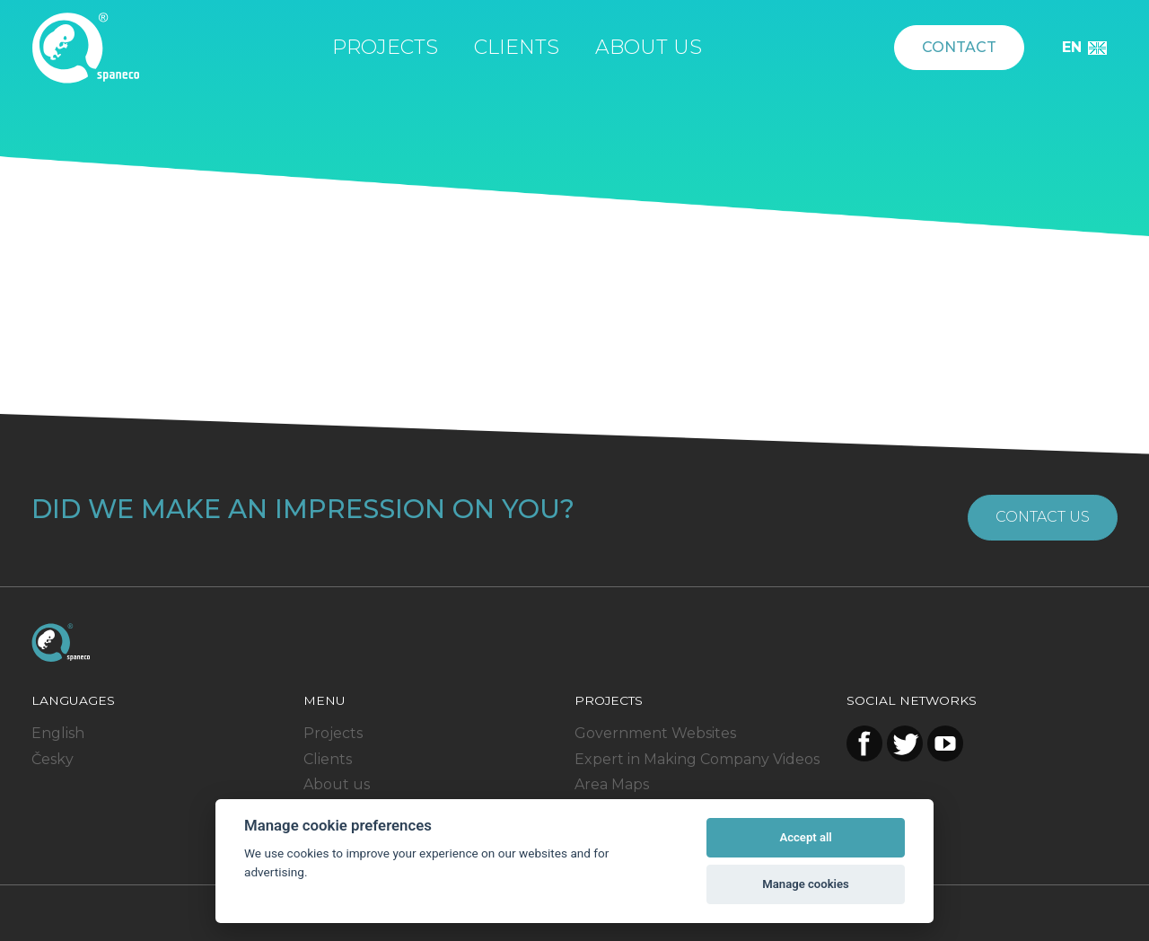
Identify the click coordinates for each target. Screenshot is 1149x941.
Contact (959, 47)
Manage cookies (805, 884)
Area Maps (611, 784)
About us (648, 47)
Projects (385, 47)
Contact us (1043, 516)
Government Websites (655, 733)
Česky (52, 759)
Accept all (805, 837)
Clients (516, 47)
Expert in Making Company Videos (697, 759)
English (57, 733)
